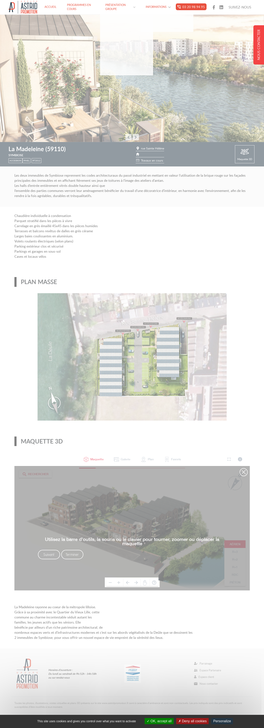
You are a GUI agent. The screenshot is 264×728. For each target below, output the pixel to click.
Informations (158, 7)
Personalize (222, 721)
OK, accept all (159, 721)
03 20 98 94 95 (191, 6)
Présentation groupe (120, 7)
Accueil (50, 7)
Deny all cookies (192, 721)
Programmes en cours (79, 7)
